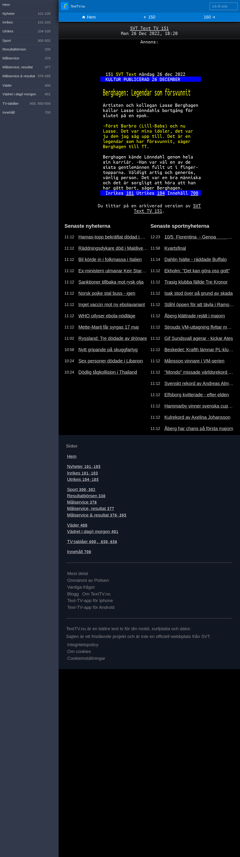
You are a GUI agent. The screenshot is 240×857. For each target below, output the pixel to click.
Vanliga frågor (81, 587)
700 (194, 193)
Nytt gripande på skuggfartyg (108, 349)
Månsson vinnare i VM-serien (194, 360)
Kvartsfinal (175, 248)
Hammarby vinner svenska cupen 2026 (199, 406)
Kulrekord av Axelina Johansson (197, 417)
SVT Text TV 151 (149, 28)
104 (161, 193)
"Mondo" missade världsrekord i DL (199, 372)
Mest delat (77, 573)
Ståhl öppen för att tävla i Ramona (199, 304)
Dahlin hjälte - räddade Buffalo (195, 259)
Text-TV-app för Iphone (90, 600)
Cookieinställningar (86, 658)
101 (130, 193)
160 (210, 17)
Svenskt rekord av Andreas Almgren (199, 383)
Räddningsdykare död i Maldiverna (113, 248)
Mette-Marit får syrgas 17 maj (108, 327)
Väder (77, 525)
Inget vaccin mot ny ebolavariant (111, 304)
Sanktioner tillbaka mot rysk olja (110, 282)
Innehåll (79, 551)
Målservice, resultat (90, 508)
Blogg (73, 593)
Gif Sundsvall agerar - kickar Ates (198, 338)
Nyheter (84, 466)
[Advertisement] (149, 56)
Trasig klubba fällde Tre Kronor (196, 282)
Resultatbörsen (86, 495)
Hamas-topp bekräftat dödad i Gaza (113, 236)
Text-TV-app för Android (91, 607)
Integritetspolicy (82, 644)
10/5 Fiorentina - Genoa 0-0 (199, 236)
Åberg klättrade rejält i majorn (194, 315)
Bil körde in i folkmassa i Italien (110, 259)
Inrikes (82, 473)
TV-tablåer (92, 541)
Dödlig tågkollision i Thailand (107, 372)
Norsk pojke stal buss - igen (106, 293)
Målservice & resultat (96, 515)
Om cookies (79, 651)
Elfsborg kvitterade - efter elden (196, 394)
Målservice (82, 502)
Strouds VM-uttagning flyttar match (199, 327)
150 (149, 17)
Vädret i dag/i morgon (92, 531)
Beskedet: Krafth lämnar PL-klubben (199, 349)
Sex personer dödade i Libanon (110, 360)
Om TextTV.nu (96, 593)
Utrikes (83, 479)
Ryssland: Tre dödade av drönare (112, 338)
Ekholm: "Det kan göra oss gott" (197, 270)
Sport (81, 489)
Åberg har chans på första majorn (198, 428)
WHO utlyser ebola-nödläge (106, 315)
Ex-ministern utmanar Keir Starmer (113, 270)
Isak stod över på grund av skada (198, 293)
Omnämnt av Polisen (88, 580)
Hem (89, 17)
